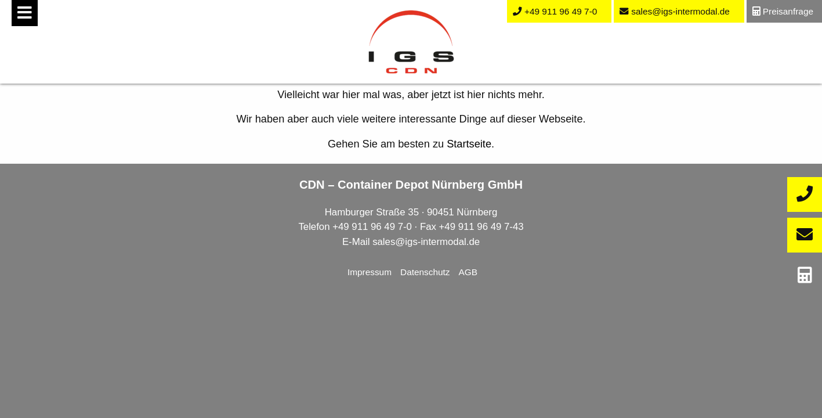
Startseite (469, 144)
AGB (468, 272)
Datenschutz (425, 272)
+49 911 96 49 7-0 (372, 226)
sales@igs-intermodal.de (426, 241)
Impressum (369, 272)
